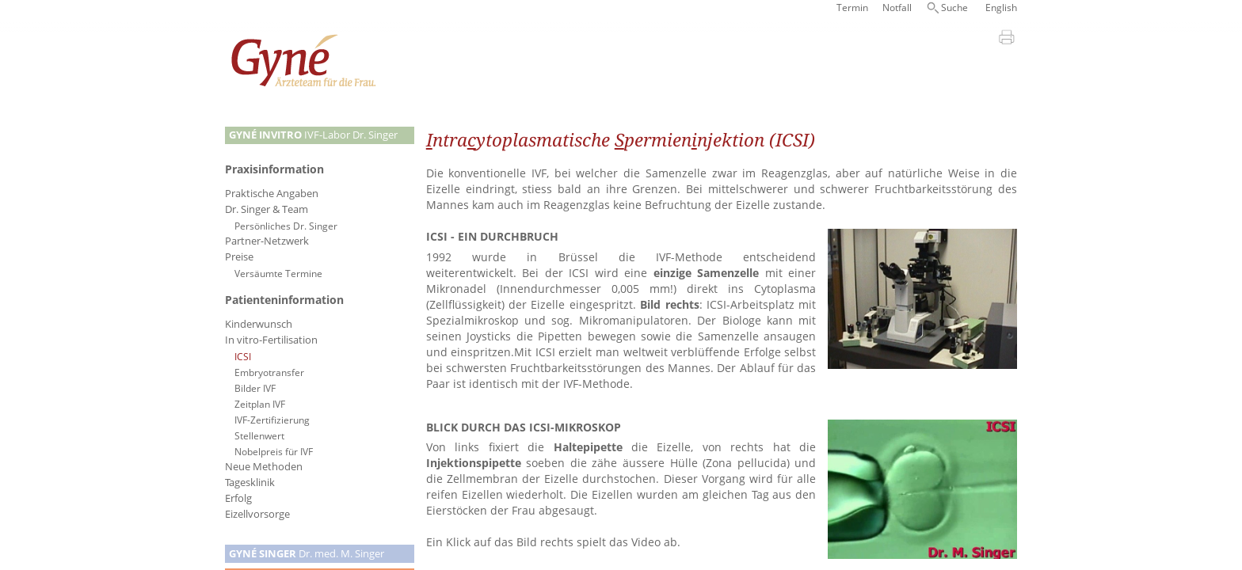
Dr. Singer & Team (266, 209)
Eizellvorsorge (257, 514)
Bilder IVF (255, 388)
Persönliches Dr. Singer (285, 225)
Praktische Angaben (271, 193)
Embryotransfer (269, 372)
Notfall (897, 7)
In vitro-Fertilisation (271, 340)
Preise (239, 257)
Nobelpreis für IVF (273, 451)
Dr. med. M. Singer (306, 553)
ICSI (242, 356)
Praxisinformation (274, 169)
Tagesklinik (250, 482)
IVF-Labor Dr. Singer (313, 135)
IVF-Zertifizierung (272, 419)
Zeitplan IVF (259, 403)
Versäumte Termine (278, 273)
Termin (852, 7)
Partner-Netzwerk (267, 241)
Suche (954, 7)
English (1001, 7)
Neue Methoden (264, 466)
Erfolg (238, 498)
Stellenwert (259, 435)
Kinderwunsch (258, 324)
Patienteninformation (284, 299)
